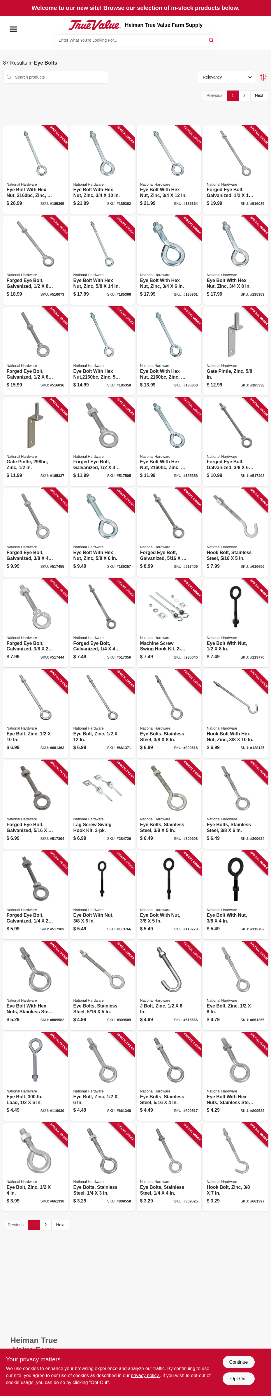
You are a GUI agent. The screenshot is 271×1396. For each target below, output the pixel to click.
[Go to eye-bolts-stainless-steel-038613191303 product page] (235, 804)
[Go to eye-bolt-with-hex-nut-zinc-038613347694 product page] (102, 351)
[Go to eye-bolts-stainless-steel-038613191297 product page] (169, 804)
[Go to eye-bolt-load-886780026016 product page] (35, 1076)
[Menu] (13, 29)
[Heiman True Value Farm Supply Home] (94, 25)
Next (259, 95)
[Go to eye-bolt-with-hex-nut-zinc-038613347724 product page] (235, 260)
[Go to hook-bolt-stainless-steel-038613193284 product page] (235, 532)
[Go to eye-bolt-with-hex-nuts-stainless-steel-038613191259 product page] (235, 1076)
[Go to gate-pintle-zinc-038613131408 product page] (235, 351)
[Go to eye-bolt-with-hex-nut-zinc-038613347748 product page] (169, 169)
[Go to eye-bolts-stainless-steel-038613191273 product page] (102, 985)
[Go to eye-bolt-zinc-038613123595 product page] (35, 713)
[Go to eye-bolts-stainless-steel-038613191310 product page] (169, 713)
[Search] (211, 40)
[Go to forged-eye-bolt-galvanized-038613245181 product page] (235, 169)
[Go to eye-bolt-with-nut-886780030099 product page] (235, 895)
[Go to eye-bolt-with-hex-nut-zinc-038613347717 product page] (169, 260)
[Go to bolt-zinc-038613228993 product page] (169, 985)
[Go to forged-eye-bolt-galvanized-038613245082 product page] (102, 623)
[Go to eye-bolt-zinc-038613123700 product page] (235, 985)
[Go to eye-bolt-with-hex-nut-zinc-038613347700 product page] (102, 260)
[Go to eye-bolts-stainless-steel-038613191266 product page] (169, 1076)
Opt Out (238, 1378)
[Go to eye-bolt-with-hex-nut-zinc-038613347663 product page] (102, 532)
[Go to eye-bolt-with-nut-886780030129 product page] (102, 895)
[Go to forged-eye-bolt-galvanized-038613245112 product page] (169, 532)
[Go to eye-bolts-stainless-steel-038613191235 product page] (102, 1167)
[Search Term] (135, 40)
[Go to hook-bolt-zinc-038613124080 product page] (235, 1167)
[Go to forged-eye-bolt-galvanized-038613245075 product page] (35, 895)
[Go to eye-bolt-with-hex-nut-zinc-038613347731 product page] (102, 169)
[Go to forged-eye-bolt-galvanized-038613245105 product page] (35, 804)
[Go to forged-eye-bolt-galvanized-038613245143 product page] (235, 442)
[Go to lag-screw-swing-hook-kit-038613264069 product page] (102, 804)
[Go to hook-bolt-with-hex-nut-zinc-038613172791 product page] (235, 713)
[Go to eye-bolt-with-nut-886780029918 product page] (235, 623)
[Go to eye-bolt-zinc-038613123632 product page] (35, 1167)
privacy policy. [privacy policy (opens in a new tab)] (145, 1375)
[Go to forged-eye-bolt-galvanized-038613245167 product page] (35, 351)
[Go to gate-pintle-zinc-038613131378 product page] (35, 442)
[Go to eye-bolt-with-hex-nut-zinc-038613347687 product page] (169, 351)
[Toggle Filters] (263, 77)
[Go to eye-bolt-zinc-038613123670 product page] (102, 1076)
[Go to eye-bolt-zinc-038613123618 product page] (102, 713)
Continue (238, 1362)
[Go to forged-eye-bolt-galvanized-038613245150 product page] (102, 442)
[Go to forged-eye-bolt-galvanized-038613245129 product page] (35, 623)
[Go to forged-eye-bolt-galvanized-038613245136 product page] (35, 532)
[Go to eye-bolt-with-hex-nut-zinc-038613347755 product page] (35, 169)
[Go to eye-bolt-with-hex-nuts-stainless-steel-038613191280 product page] (35, 985)
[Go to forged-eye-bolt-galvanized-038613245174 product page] (35, 260)
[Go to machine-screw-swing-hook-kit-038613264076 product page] (169, 623)
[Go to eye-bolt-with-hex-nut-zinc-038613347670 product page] (169, 442)
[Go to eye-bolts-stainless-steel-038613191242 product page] (169, 1167)
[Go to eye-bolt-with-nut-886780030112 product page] (169, 895)
